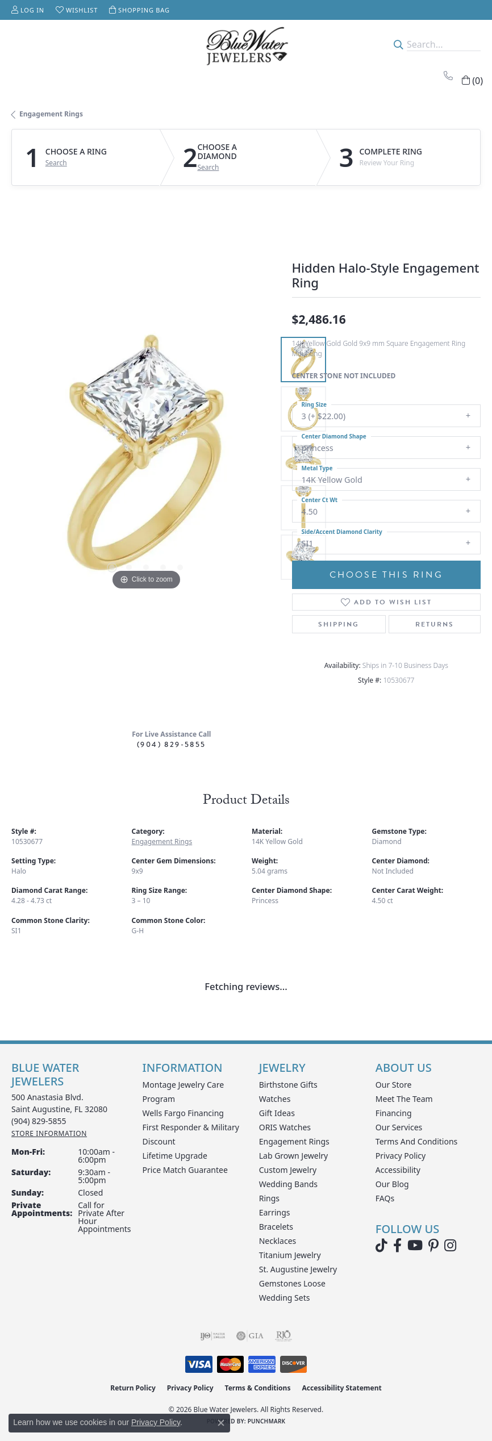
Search (56, 163)
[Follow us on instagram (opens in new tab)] (450, 1245)
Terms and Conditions (416, 1141)
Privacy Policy (401, 1155)
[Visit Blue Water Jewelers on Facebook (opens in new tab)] (397, 1245)
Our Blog (392, 1184)
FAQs (385, 1198)
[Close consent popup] (221, 1422)
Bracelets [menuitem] (276, 1226)
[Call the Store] (38, 1121)
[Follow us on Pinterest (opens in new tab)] (433, 1245)
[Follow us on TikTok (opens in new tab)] (381, 1245)
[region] (146, 459)
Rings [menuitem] (269, 1198)
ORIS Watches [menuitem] (285, 1127)
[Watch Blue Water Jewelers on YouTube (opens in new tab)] (415, 1245)
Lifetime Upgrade (175, 1155)
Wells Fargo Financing (183, 1113)
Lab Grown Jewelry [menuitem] (293, 1155)
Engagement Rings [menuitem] (294, 1141)
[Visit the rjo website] (283, 1335)
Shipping (338, 624)
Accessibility (398, 1169)
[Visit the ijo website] (213, 1335)
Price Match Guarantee (185, 1169)
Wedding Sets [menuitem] (284, 1297)
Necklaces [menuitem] (278, 1240)
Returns (434, 624)
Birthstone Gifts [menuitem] (288, 1084)
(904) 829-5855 (171, 744)
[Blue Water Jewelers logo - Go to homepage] (245, 44)
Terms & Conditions (258, 1388)
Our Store (394, 1084)
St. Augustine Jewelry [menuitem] (298, 1269)
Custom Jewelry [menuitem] (287, 1169)
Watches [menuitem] (275, 1098)
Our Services (399, 1127)
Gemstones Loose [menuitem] (292, 1283)
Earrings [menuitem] (274, 1212)
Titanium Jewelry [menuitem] (290, 1255)
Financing (394, 1113)
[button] (27, 10)
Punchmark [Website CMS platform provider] (267, 1421)
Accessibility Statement (341, 1388)
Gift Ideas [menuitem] (277, 1113)
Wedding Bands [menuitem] (288, 1184)
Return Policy (133, 1388)
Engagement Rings (51, 114)
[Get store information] (49, 1133)
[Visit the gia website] (250, 1335)
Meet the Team (404, 1098)
